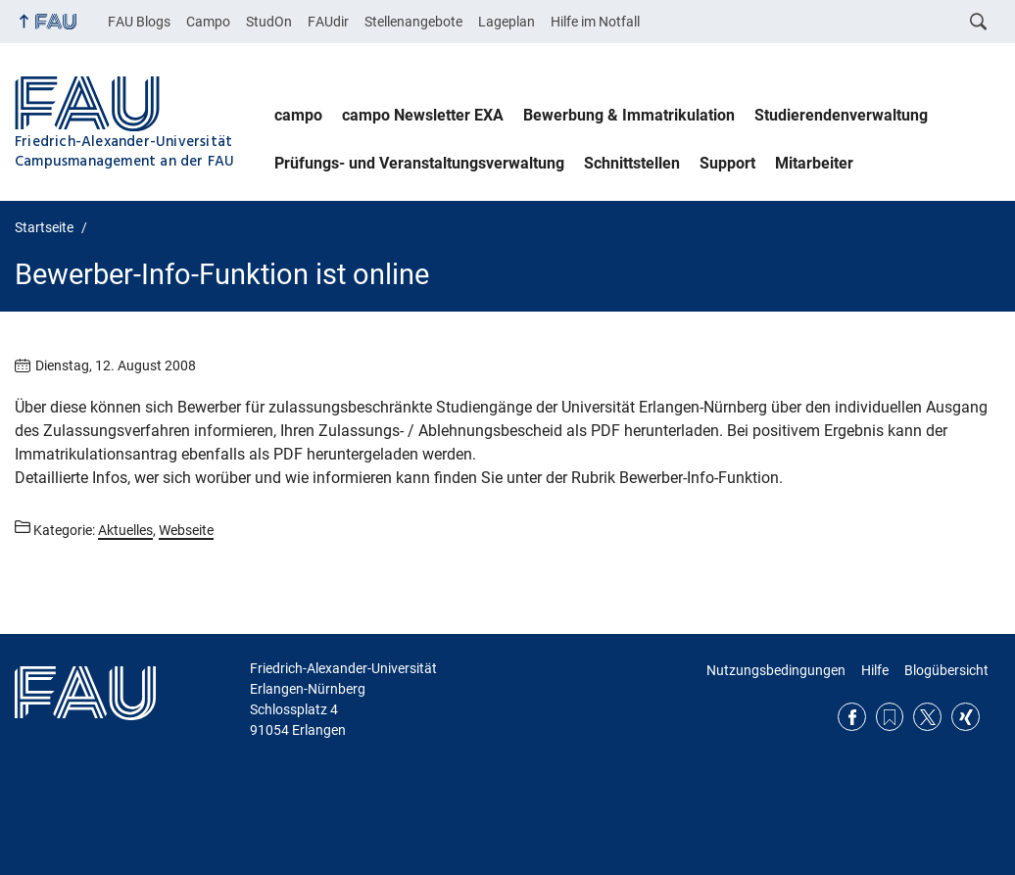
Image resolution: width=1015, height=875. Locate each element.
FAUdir (328, 21)
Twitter (927, 717)
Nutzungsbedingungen (776, 670)
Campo (208, 21)
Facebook (852, 717)
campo (298, 115)
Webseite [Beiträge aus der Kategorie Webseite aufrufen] (186, 530)
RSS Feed (890, 717)
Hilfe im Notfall (595, 21)
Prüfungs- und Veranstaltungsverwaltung (419, 163)
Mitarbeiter (814, 163)
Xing (965, 717)
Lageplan (506, 21)
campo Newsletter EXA (423, 115)
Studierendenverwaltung (841, 115)
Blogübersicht (946, 670)
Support (727, 163)
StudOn (269, 21)
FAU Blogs (139, 21)
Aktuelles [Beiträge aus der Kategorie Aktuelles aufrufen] (125, 530)
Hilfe (875, 670)
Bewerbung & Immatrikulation (629, 115)
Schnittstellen (632, 163)
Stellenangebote (413, 21)
